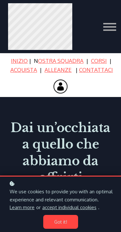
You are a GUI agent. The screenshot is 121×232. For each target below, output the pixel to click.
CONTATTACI (96, 69)
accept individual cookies (69, 207)
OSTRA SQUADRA (61, 60)
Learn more (22, 207)
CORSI (99, 60)
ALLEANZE (58, 69)
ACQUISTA (23, 69)
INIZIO (19, 60)
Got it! (60, 222)
